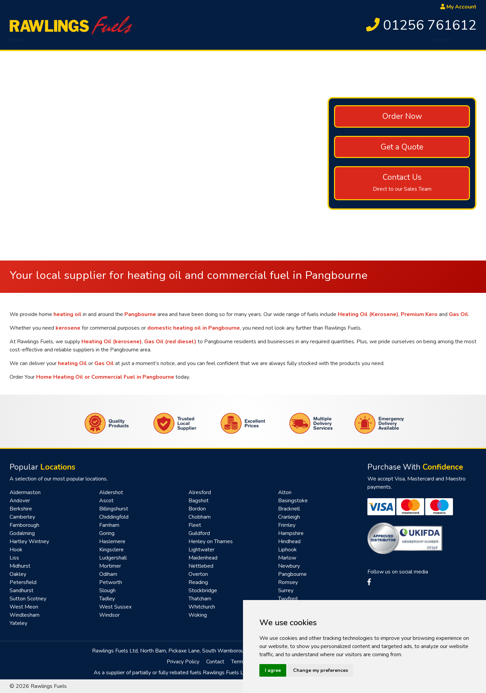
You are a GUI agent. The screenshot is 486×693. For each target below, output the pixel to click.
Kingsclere (111, 549)
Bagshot (198, 500)
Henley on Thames (210, 541)
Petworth (110, 582)
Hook (16, 549)
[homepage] (71, 25)
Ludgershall (113, 558)
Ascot (106, 500)
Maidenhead (202, 558)
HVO (114, 42)
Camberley (22, 517)
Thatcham (199, 598)
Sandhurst (21, 590)
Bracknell (289, 509)
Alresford (199, 492)
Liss (14, 558)
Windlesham (25, 615)
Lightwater (201, 549)
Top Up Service (308, 42)
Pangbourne (292, 574)
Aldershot (111, 492)
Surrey (285, 590)
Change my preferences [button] (320, 670)
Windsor (109, 615)
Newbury (289, 566)
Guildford (199, 533)
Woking (197, 615)
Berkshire (21, 509)
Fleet (194, 525)
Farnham (109, 525)
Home (16, 42)
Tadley (107, 598)
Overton (198, 574)
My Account (458, 7)
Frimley (286, 525)
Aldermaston (25, 492)
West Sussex (115, 607)
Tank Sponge (256, 42)
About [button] (48, 42)
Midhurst (20, 566)
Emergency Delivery (162, 42)
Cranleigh (289, 517)
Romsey (288, 582)
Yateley (18, 623)
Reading (198, 582)
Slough (107, 590)
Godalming (22, 533)
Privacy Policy (183, 661)
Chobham (199, 517)
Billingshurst (113, 509)
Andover (20, 500)
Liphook (287, 549)
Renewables (398, 42)
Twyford (288, 598)
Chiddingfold (113, 517)
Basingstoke (293, 500)
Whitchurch (201, 607)
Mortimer (110, 566)
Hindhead (289, 541)
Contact (440, 42)
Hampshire (291, 533)
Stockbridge (202, 590)
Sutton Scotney (28, 598)
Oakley (18, 574)
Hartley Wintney (29, 541)
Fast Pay (355, 42)
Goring (107, 533)
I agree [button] (273, 670)
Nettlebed (200, 566)
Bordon (197, 509)
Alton (284, 492)
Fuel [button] (82, 42)
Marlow (287, 558)
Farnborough (24, 525)
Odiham (108, 574)
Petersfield (23, 582)
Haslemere (112, 541)
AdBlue (214, 42)
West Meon (24, 607)
